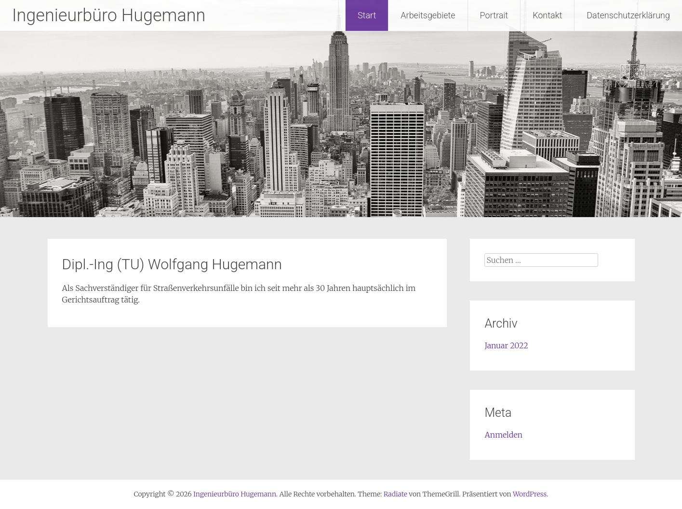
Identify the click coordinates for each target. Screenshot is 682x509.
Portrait (494, 15)
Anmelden (503, 435)
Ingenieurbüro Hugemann (108, 15)
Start (367, 15)
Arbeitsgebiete (428, 15)
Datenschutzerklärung (628, 15)
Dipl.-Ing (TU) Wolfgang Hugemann (172, 264)
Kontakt (547, 15)
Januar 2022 (506, 345)
